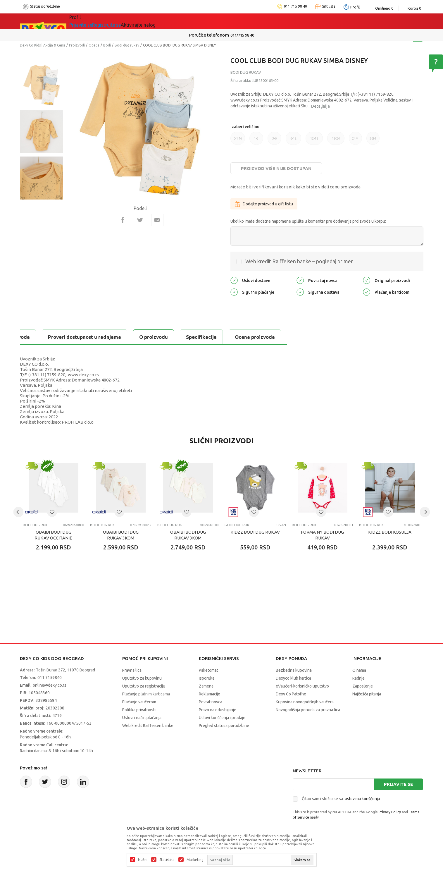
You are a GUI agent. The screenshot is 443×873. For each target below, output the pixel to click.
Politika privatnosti (139, 709)
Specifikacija (91, 337)
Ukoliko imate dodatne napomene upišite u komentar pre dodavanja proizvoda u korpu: (308, 221)
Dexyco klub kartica (293, 678)
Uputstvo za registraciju (143, 686)
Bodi (107, 45)
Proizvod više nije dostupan (276, 168)
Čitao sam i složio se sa (341, 799)
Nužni (142, 860)
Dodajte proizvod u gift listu (264, 204)
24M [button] (355, 141)
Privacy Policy (390, 812)
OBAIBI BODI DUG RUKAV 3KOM (121, 535)
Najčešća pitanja (366, 694)
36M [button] (373, 141)
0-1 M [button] (238, 141)
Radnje (358, 678)
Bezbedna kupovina (294, 670)
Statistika (167, 860)
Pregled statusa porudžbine (224, 725)
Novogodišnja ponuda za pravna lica (308, 709)
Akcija (129, 21)
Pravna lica (132, 670)
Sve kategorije (93, 21)
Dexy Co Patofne (291, 694)
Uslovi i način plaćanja (141, 717)
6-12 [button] (293, 141)
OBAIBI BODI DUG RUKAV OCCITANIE (53, 535)
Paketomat (208, 670)
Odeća (94, 45)
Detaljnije (320, 106)
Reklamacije (209, 694)
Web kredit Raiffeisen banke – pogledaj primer (299, 261)
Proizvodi (77, 45)
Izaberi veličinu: (245, 126)
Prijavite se (398, 784)
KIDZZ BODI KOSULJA (389, 532)
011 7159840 (49, 677)
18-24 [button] (335, 141)
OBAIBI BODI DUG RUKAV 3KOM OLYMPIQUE (188, 538)
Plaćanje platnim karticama (146, 694)
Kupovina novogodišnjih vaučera (305, 702)
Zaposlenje (362, 686)
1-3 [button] (256, 141)
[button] (52, 512)
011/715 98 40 (242, 35)
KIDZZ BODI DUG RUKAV (255, 532)
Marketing (195, 860)
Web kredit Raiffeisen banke (147, 725)
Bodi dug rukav (127, 45)
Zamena (206, 686)
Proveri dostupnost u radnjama (219, 337)
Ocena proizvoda (145, 337)
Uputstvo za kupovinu (142, 678)
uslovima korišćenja (362, 798)
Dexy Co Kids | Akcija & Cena (42, 45)
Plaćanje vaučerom (139, 702)
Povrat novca (210, 702)
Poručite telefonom (209, 34)
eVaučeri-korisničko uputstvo (302, 686)
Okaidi (202, 21)
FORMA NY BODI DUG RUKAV (322, 535)
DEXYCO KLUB (164, 21)
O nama (359, 670)
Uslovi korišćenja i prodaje (222, 717)
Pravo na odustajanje (217, 709)
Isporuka (206, 678)
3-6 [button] (274, 141)
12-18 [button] (314, 141)
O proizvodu (43, 337)
